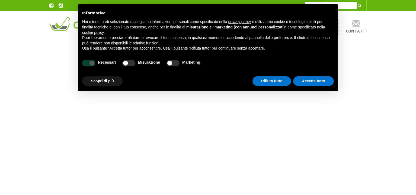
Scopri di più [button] (102, 81)
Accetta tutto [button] (313, 81)
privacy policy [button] (239, 22)
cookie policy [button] (93, 32)
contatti (356, 26)
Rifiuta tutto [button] (272, 81)
